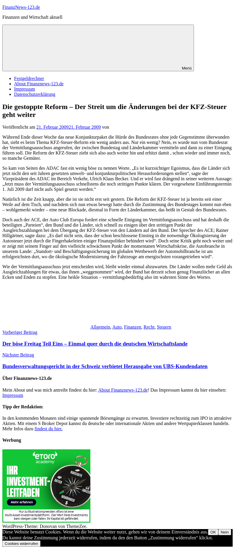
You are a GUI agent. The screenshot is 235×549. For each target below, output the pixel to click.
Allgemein (100, 326)
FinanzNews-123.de (21, 7)
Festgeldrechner (29, 78)
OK (213, 532)
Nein (225, 532)
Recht (148, 326)
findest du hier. (49, 428)
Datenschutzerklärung (34, 94)
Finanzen (132, 326)
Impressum (24, 88)
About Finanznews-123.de (39, 83)
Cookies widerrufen (21, 543)
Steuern (164, 326)
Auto (117, 326)
